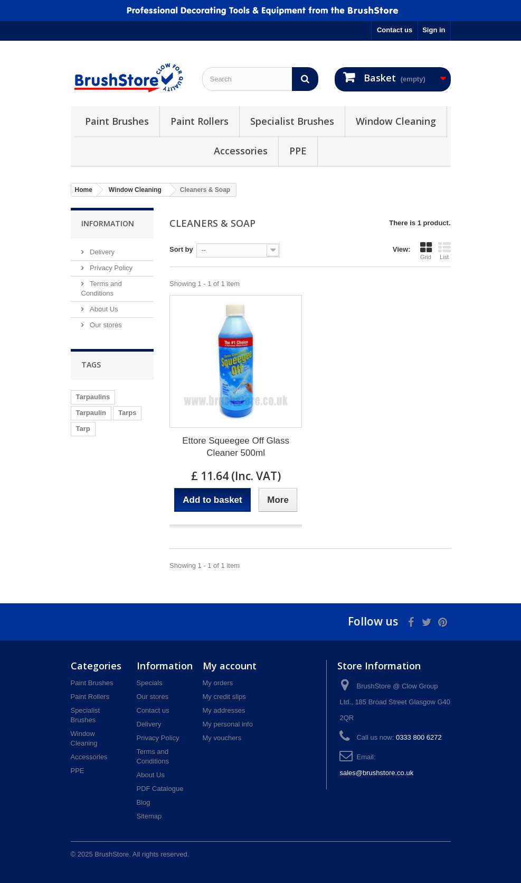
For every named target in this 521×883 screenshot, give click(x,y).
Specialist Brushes (292, 121)
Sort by (181, 249)
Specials (150, 683)
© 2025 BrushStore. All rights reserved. (130, 854)
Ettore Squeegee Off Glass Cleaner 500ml (235, 447)
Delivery (101, 252)
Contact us (394, 30)
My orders (218, 683)
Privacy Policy (110, 268)
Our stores (105, 325)
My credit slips (224, 697)
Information (107, 223)
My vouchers (222, 738)
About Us (103, 309)
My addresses (224, 710)
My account (230, 665)
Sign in (433, 30)
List (444, 250)
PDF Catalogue (160, 789)
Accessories (241, 150)
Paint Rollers (199, 121)
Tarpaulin (91, 413)
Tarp (83, 429)
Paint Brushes (117, 121)
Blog (143, 802)
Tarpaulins (93, 397)
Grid (426, 250)
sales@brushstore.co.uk (376, 773)
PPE (298, 150)
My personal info (228, 724)
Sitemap (149, 816)
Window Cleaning (396, 121)
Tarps (127, 413)
